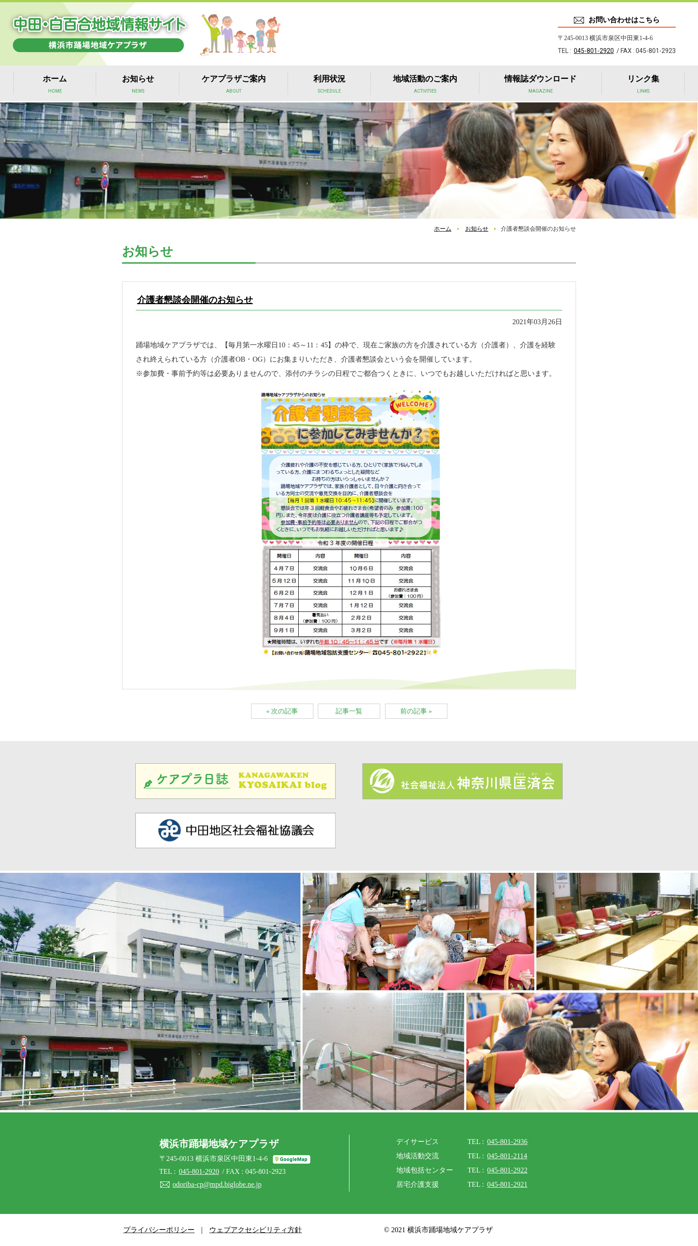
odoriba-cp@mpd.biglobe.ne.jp (217, 1184)
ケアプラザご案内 (234, 85)
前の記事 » (416, 711)
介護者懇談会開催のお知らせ (195, 300)
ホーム (55, 85)
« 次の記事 (282, 711)
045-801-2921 (507, 1184)
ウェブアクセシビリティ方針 (255, 1230)
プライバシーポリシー (159, 1230)
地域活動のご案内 (425, 85)
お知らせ (138, 85)
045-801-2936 (507, 1141)
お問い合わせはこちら (624, 20)
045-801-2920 (594, 50)
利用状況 (329, 85)
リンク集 (643, 85)
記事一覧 (349, 711)
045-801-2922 (507, 1170)
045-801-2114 (507, 1156)
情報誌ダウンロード (540, 85)
